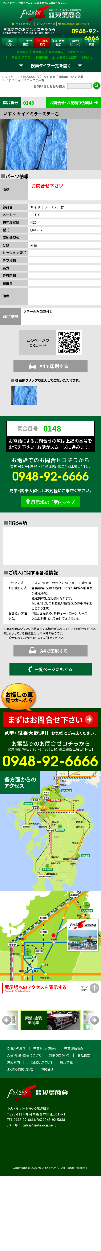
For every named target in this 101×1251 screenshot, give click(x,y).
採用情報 (66, 1087)
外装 (81, 102)
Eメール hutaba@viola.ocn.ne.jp (32, 1150)
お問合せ (47, 1094)
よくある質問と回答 (20, 1094)
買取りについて (59, 1080)
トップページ (10, 102)
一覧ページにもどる (50, 694)
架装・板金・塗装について (24, 1080)
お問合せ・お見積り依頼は (71, 128)
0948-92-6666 (85, 30)
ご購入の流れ (16, 1073)
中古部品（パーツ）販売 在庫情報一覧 (48, 102)
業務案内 (13, 1087)
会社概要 (83, 1080)
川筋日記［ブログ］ (40, 1087)
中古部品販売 (73, 1073)
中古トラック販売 (44, 1073)
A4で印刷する (48, 391)
